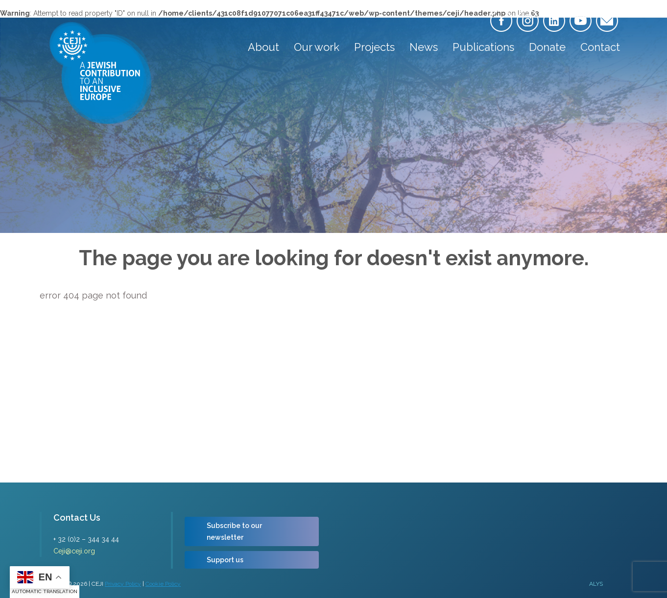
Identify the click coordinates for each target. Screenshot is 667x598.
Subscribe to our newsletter (234, 531)
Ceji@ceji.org (74, 551)
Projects (374, 47)
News (423, 47)
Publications (483, 47)
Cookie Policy (163, 583)
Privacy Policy (123, 583)
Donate (547, 47)
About (263, 47)
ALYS (596, 583)
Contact (600, 47)
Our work (316, 47)
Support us (225, 560)
